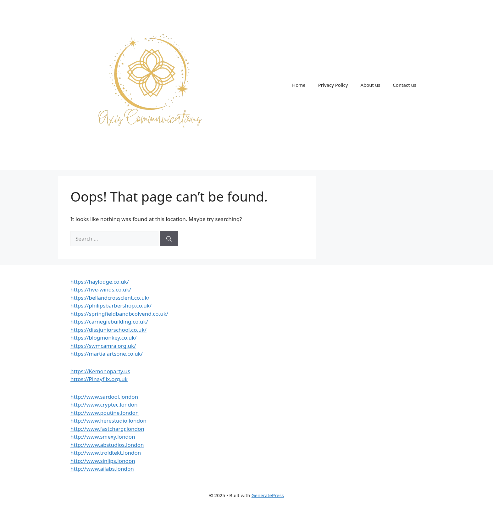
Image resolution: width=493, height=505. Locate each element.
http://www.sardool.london (104, 396)
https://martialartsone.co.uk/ (106, 353)
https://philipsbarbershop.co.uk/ (111, 305)
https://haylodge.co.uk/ (99, 281)
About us (370, 85)
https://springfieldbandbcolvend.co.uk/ (119, 313)
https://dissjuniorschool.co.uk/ (108, 329)
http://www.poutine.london (104, 412)
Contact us (404, 85)
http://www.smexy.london (102, 436)
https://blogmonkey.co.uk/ (103, 337)
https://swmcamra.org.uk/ (103, 345)
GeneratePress (268, 495)
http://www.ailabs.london (102, 468)
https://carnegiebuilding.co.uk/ (109, 321)
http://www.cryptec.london (104, 404)
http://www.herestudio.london (108, 420)
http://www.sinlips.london (102, 460)
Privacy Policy (333, 85)
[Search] (169, 238)
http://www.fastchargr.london (107, 428)
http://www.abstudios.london (107, 444)
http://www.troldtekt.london (105, 452)
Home (299, 85)
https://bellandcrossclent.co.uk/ (110, 297)
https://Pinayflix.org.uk (99, 379)
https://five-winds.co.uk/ (100, 289)
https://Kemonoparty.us (100, 371)
